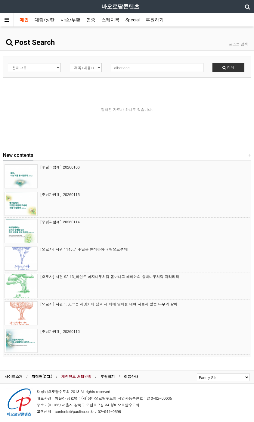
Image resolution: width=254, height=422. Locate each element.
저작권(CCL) (42, 376)
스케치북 (110, 20)
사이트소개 (14, 376)
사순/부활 (70, 20)
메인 (24, 20)
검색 (228, 67)
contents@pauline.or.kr (74, 411)
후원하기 (155, 20)
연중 (90, 20)
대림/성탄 (44, 20)
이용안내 (131, 376)
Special (132, 20)
